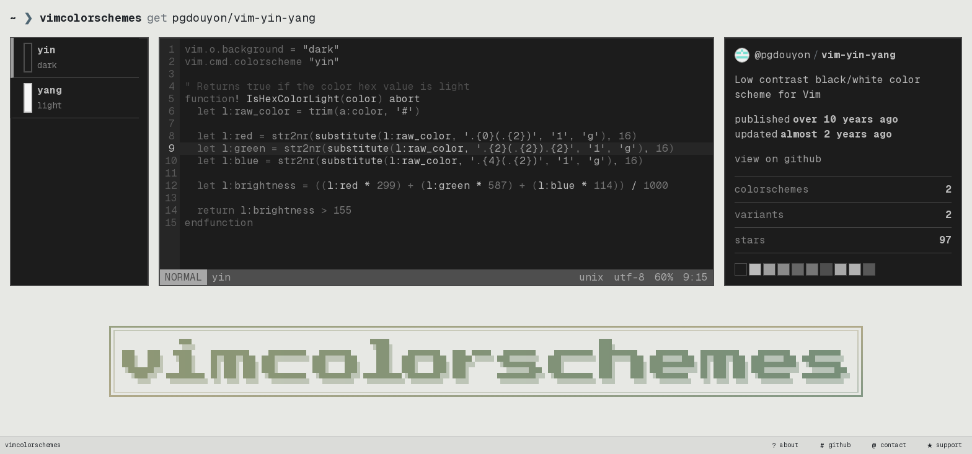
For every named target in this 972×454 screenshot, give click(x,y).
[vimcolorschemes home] (486, 361)
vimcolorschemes (33, 445)
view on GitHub (778, 158)
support (944, 445)
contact (888, 445)
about (784, 445)
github (834, 445)
